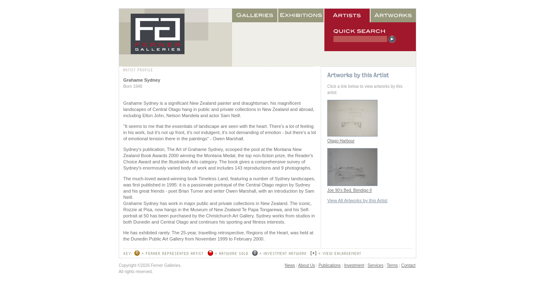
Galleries (255, 15)
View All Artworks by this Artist (357, 200)
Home (175, 37)
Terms (392, 265)
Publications (330, 265)
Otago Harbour (340, 141)
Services (375, 265)
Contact (408, 265)
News (290, 265)
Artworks (393, 15)
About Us (306, 265)
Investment (354, 265)
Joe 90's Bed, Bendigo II (349, 190)
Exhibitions (301, 15)
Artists (347, 15)
